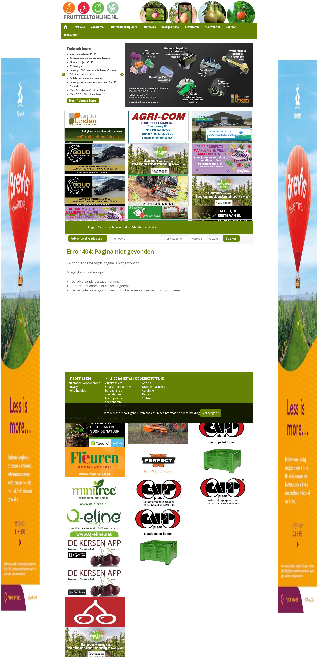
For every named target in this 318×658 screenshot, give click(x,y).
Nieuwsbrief (212, 27)
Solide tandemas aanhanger (86, 78)
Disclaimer (71, 35)
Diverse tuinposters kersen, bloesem (91, 58)
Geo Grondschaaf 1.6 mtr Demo (88, 90)
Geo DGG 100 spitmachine (85, 94)
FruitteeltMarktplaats (123, 27)
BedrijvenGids (170, 27)
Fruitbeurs (149, 27)
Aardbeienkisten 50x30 (83, 54)
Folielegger (76, 66)
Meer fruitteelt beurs (82, 101)
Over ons (79, 27)
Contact (231, 27)
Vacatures (97, 27)
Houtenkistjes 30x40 (81, 62)
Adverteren (192, 27)
